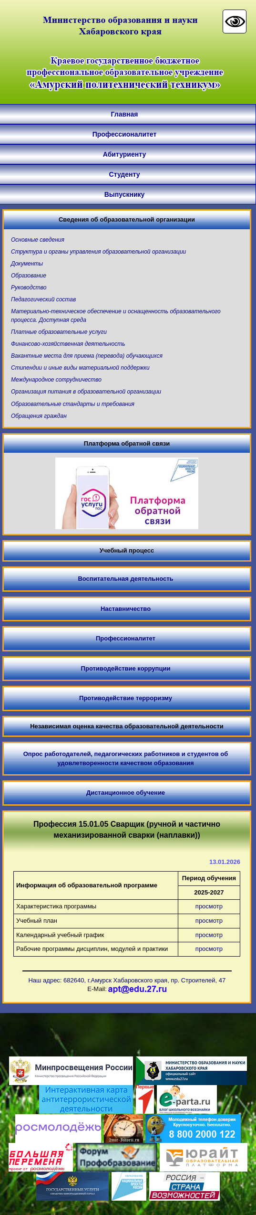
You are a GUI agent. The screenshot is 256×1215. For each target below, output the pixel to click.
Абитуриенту (124, 154)
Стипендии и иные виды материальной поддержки (80, 367)
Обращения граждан (39, 416)
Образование (28, 275)
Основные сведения (37, 239)
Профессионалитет (124, 134)
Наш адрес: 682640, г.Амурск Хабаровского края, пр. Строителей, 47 (126, 980)
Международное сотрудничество (56, 379)
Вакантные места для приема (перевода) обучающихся (87, 355)
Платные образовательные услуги (59, 332)
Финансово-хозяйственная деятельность (68, 344)
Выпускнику (124, 194)
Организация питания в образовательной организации (86, 391)
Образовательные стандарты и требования (72, 404)
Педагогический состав (43, 299)
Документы (27, 263)
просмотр (209, 906)
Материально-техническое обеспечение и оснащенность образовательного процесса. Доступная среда (116, 315)
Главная (124, 114)
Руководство (28, 287)
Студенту (124, 174)
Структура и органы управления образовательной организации (98, 251)
